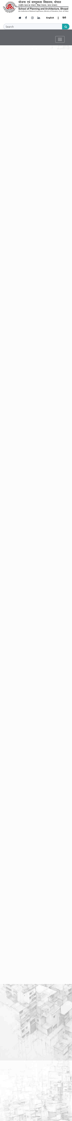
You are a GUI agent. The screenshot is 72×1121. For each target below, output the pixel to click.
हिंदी (64, 17)
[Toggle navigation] (60, 39)
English (50, 17)
